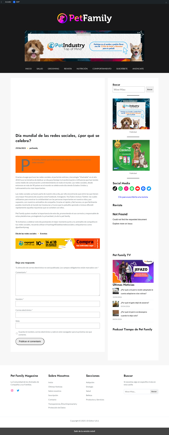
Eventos (43, 233)
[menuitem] (2, 2)
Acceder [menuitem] (8, 2)
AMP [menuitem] (16, 2)
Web (18, 321)
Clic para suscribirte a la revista (133, 197)
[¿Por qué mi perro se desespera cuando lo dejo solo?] (116, 313)
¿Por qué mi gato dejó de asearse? (135, 302)
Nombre (20, 299)
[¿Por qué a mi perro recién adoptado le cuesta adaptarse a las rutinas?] (116, 291)
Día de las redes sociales (26, 233)
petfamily (33, 148)
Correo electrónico (24, 310)
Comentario (21, 272)
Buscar (116, 84)
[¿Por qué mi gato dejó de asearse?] (116, 304)
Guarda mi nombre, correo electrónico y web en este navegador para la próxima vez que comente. (55, 333)
